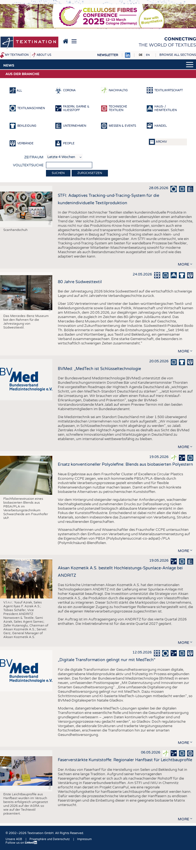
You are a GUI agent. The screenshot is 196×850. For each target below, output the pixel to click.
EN (148, 55)
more (183, 264)
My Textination (17, 55)
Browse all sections (177, 55)
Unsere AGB (14, 839)
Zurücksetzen (89, 173)
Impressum (84, 839)
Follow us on (21, 843)
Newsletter (107, 55)
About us (44, 55)
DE (140, 55)
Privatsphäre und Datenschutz (49, 839)
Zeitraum (33, 157)
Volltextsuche (28, 165)
